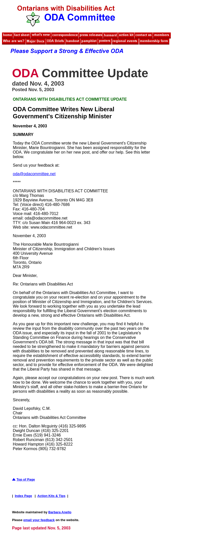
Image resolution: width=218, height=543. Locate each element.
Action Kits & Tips (51, 496)
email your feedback (39, 520)
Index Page (23, 496)
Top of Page (26, 479)
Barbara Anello (59, 512)
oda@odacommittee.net (34, 174)
